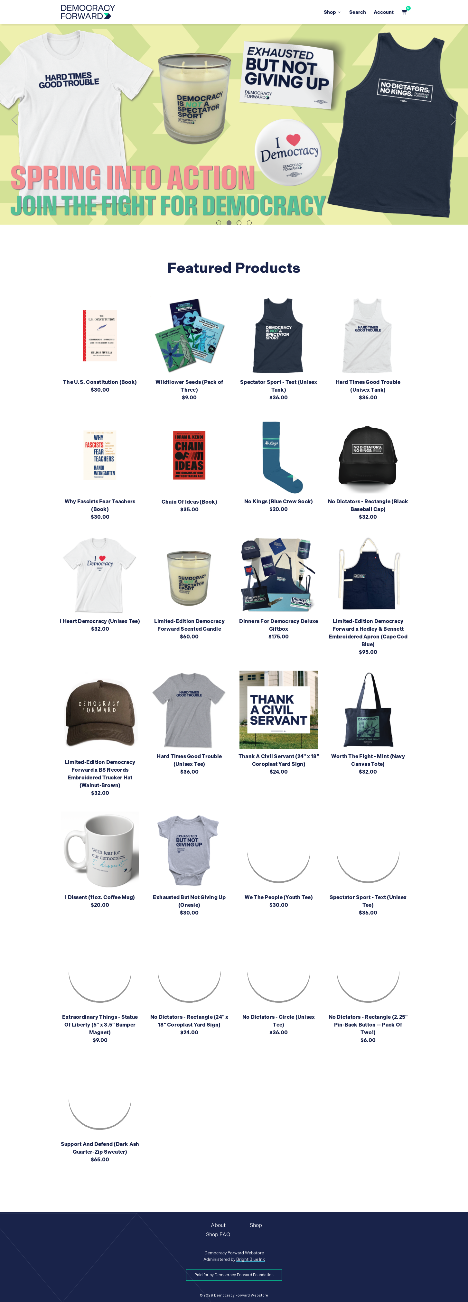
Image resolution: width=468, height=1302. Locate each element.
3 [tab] (239, 222)
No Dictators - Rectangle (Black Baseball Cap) (368, 505)
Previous (14, 120)
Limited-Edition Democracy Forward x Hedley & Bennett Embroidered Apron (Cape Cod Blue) (368, 632)
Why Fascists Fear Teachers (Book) (100, 505)
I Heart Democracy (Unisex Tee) (100, 621)
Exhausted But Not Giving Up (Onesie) (189, 901)
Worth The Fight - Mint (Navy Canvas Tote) (368, 760)
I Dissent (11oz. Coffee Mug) (100, 897)
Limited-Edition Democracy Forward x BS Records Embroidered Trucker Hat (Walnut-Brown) (100, 773)
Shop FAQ (218, 1235)
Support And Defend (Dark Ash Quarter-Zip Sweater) (100, 1148)
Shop (332, 12)
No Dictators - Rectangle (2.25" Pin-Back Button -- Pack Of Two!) (368, 1025)
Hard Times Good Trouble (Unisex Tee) (189, 760)
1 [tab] (218, 222)
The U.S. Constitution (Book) (100, 382)
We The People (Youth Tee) (279, 897)
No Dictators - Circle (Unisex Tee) (278, 1021)
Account (384, 12)
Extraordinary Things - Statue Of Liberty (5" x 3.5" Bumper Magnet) (100, 1025)
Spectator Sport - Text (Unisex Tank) (278, 386)
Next (453, 120)
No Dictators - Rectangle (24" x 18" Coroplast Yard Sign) (189, 1021)
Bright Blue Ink (250, 1259)
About (218, 1225)
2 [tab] (229, 222)
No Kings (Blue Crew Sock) (278, 501)
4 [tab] (249, 222)
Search (357, 12)
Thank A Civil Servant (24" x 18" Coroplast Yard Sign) (279, 760)
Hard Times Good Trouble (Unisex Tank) (368, 386)
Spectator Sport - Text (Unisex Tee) (368, 901)
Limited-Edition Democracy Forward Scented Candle (189, 625)
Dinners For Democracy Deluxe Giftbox (278, 625)
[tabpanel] (234, 124)
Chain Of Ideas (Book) (189, 502)
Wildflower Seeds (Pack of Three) (189, 386)
